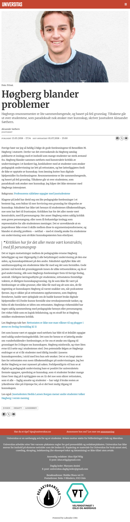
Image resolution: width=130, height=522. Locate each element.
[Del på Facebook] (117, 138)
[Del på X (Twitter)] (122, 138)
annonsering (107, 431)
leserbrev (31, 408)
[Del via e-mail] (126, 138)
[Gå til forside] (12, 4)
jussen (6, 408)
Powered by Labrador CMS (65, 518)
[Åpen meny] (126, 4)
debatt (18, 408)
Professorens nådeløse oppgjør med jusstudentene (42, 193)
